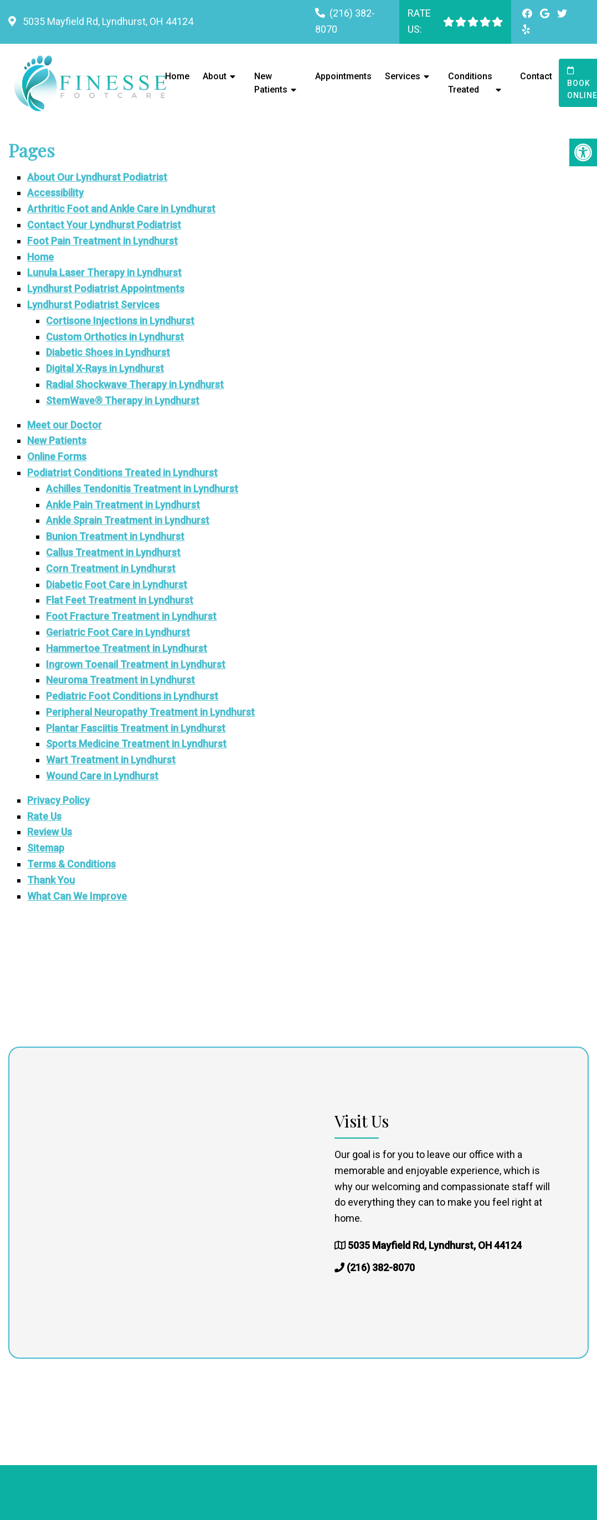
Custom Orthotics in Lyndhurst (115, 337)
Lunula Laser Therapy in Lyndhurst (104, 272)
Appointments (343, 76)
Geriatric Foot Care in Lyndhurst (118, 632)
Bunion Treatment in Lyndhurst (115, 536)
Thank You (51, 880)
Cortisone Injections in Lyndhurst (120, 321)
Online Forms (56, 456)
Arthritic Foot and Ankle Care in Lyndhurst (121, 209)
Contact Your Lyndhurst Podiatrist (104, 225)
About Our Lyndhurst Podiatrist (97, 177)
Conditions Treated (470, 83)
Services (402, 76)
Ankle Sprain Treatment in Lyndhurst (127, 520)
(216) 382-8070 (381, 1267)
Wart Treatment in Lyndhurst (111, 760)
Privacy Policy (58, 800)
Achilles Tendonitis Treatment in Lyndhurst (142, 488)
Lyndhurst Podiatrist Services (93, 304)
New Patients (270, 83)
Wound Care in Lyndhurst (102, 776)
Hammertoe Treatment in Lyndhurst (126, 648)
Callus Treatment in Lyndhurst (113, 552)
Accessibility (55, 192)
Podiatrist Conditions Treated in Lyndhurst (122, 472)
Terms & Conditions (71, 864)
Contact (536, 76)
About (215, 76)
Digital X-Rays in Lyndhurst (105, 368)
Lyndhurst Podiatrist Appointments (105, 288)
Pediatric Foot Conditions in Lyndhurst (132, 696)
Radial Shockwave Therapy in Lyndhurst (135, 384)
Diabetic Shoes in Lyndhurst (108, 352)
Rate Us (44, 816)
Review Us (49, 832)
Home (177, 76)
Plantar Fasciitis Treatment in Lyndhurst (135, 728)
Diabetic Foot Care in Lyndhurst (116, 584)
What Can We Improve (77, 896)
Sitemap (45, 848)
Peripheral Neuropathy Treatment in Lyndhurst (150, 712)
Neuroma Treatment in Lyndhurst (120, 680)
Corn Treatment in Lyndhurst (111, 568)
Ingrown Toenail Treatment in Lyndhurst (135, 664)
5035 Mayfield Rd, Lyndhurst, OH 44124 (106, 21)
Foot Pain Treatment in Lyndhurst (102, 241)
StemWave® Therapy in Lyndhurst (122, 400)
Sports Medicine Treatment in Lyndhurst (136, 743)
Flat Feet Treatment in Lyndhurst (119, 600)
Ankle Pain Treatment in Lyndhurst (123, 505)
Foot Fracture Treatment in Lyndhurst (131, 616)
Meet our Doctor (64, 425)
